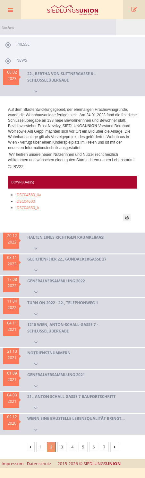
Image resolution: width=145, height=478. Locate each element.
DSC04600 (26, 201)
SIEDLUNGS (89, 463)
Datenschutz (39, 463)
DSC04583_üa (29, 195)
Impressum (13, 463)
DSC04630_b (28, 207)
